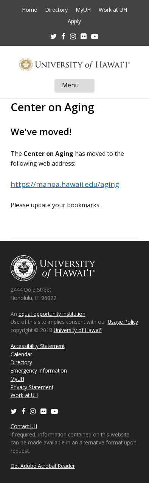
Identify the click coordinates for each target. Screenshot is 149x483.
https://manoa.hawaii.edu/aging (65, 184)
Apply (74, 21)
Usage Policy (123, 321)
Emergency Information (39, 370)
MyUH (83, 10)
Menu (78, 86)
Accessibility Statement (38, 345)
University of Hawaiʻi (78, 330)
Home (29, 10)
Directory (56, 10)
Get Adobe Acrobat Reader (43, 465)
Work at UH (113, 10)
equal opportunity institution (52, 313)
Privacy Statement (32, 387)
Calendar (21, 354)
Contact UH (24, 426)
